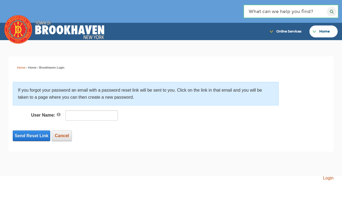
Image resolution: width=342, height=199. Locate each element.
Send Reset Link (31, 135)
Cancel (62, 135)
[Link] (333, 22)
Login (328, 178)
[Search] (290, 11)
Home (21, 67)
